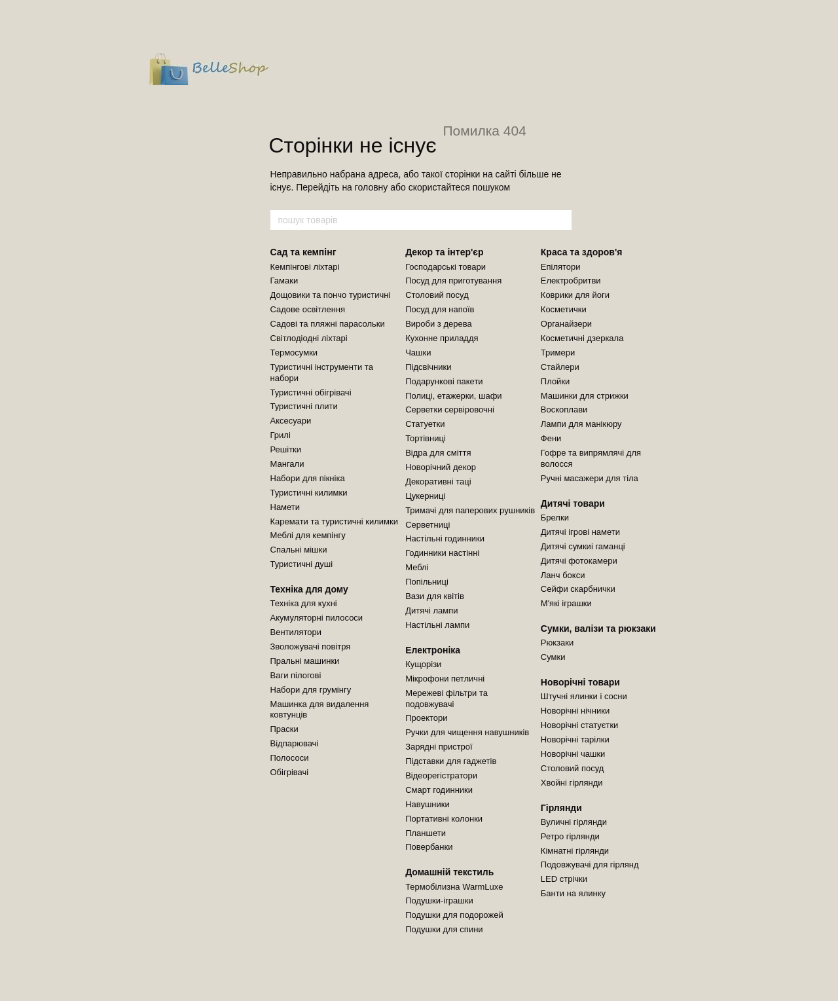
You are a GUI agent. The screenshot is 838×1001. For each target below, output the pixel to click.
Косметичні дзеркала (582, 338)
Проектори (426, 718)
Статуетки (425, 424)
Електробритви (571, 280)
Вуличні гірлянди (574, 822)
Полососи (289, 758)
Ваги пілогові (295, 675)
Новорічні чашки (573, 754)
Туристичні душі (301, 564)
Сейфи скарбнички (578, 589)
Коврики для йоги (575, 295)
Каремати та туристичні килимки (334, 521)
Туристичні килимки (309, 493)
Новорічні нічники (575, 711)
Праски (284, 729)
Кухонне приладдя (441, 338)
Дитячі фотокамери (579, 561)
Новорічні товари (580, 682)
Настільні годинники (444, 538)
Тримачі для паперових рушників (470, 510)
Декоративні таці (438, 481)
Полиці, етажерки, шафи (453, 396)
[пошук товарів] (561, 220)
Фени (551, 438)
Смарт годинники (439, 790)
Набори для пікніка (307, 478)
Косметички (564, 309)
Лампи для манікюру (581, 424)
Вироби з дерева (438, 324)
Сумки (553, 657)
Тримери (558, 352)
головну (371, 187)
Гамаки (284, 280)
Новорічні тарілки (575, 739)
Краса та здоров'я (582, 252)
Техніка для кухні (303, 603)
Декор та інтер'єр (444, 252)
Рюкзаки (557, 642)
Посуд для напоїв (439, 309)
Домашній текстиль (449, 872)
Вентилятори (295, 632)
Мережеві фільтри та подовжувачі (446, 698)
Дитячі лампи (431, 610)
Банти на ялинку (573, 893)
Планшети (425, 833)
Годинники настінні (442, 553)
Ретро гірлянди (570, 836)
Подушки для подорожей (454, 915)
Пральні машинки (305, 661)
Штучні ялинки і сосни (584, 696)
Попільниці (426, 582)
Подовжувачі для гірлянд (590, 864)
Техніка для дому (309, 589)
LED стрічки (564, 879)
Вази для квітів (434, 596)
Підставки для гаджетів (450, 761)
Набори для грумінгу (311, 690)
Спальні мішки (298, 550)
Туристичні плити (304, 406)
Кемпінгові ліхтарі (305, 267)
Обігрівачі (289, 772)
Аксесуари (291, 421)
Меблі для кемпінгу (308, 535)
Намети (285, 507)
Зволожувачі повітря (310, 646)
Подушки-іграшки (439, 900)
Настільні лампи (437, 625)
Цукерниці (425, 496)
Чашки (418, 352)
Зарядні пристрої (439, 747)
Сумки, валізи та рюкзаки (598, 628)
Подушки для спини (444, 929)
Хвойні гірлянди (572, 783)
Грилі (280, 435)
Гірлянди (561, 808)
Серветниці (427, 525)
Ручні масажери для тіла (589, 478)
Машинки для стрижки (584, 396)
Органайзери (566, 324)
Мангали (287, 464)
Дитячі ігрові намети (580, 532)
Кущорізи (423, 664)
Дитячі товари (573, 503)
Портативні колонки (444, 819)
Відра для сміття (438, 453)
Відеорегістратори (441, 775)
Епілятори (561, 267)
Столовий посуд (437, 295)
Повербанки (428, 847)
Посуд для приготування (453, 280)
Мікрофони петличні (444, 678)
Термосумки (294, 352)
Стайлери (560, 367)
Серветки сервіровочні (449, 409)
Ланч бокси (563, 575)
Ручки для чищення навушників (467, 732)
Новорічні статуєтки (580, 725)
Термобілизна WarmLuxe (454, 887)
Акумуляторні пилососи (316, 618)
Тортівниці (425, 438)
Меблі (416, 567)
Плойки (555, 381)
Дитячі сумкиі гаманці (583, 546)
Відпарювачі (294, 743)
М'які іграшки (566, 603)
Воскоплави (564, 409)
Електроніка (432, 650)
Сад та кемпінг (303, 252)
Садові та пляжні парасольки (327, 324)
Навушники (427, 804)
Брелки (555, 517)
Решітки (286, 449)
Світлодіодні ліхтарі (309, 338)
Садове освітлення (308, 309)
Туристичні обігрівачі (311, 392)
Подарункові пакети (444, 381)
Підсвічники (428, 367)
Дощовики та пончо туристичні (330, 295)
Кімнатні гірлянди (575, 851)
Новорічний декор (440, 467)
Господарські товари (445, 267)
